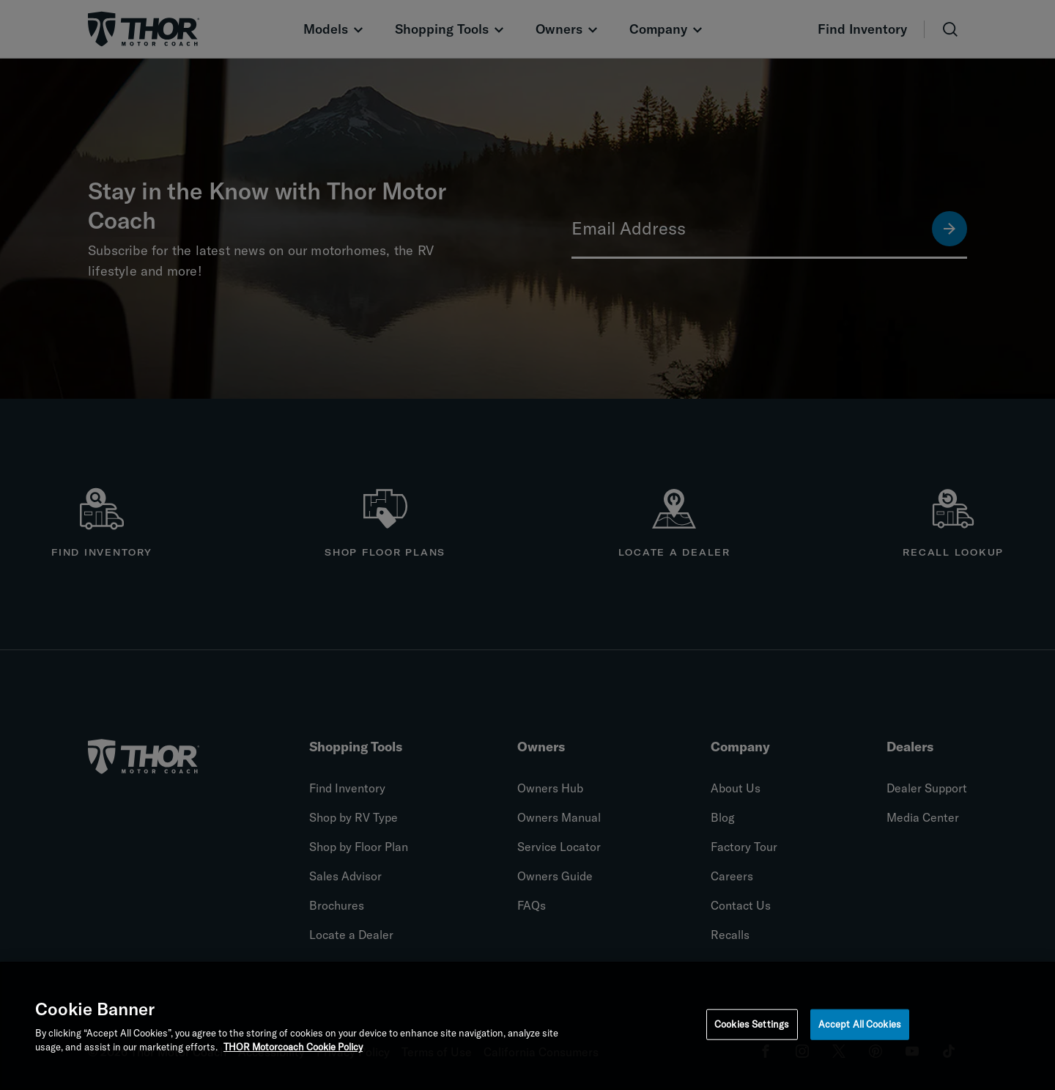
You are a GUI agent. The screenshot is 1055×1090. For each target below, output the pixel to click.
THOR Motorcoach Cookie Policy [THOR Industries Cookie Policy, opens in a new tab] (293, 1049)
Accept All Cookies (859, 1025)
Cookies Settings (751, 1025)
